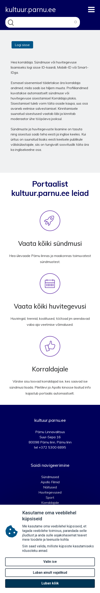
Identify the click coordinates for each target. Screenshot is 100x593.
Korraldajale (50, 369)
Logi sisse (22, 45)
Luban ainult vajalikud (50, 576)
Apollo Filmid (50, 482)
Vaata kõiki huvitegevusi (50, 306)
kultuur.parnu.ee (30, 9)
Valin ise (50, 565)
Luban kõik (50, 587)
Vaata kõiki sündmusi (50, 243)
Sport (50, 497)
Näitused (50, 487)
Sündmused (50, 477)
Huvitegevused (50, 492)
